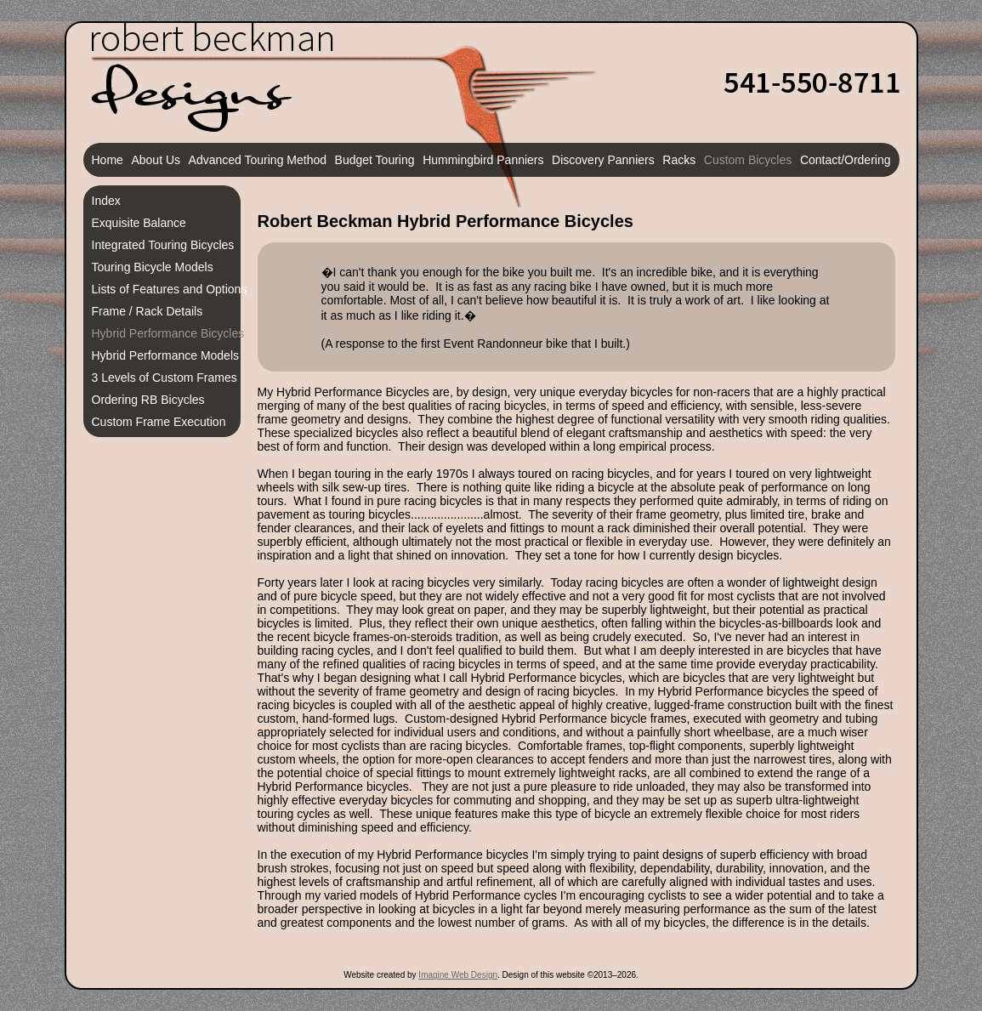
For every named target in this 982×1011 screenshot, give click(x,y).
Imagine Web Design (457, 975)
